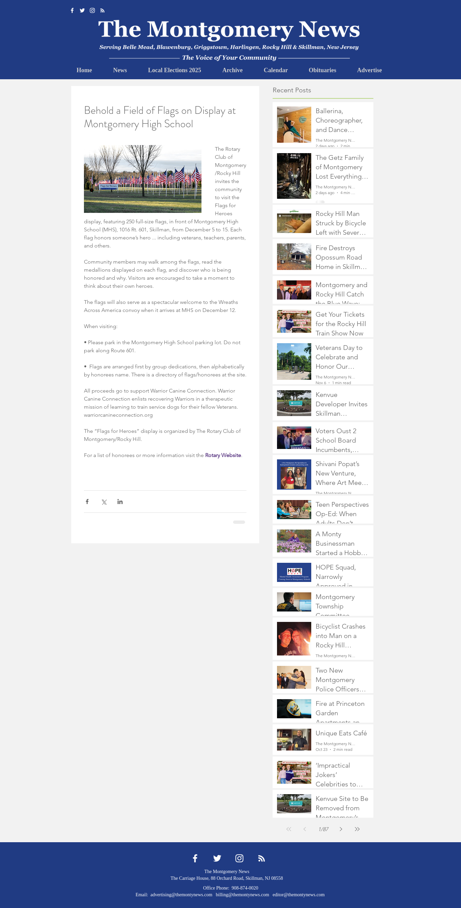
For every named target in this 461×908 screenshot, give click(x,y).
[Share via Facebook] (87, 501)
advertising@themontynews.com (181, 894)
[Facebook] (72, 10)
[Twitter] (82, 10)
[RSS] (102, 10)
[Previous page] (305, 829)
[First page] (289, 829)
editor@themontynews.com (299, 894)
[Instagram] (92, 10)
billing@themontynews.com (242, 894)
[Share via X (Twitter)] (103, 501)
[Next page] (341, 829)
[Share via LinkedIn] (120, 501)
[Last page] (357, 829)
